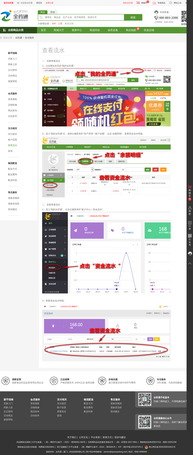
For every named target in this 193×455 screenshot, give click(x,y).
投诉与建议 (120, 437)
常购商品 (161, 3)
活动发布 (12, 116)
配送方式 (12, 169)
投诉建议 (12, 209)
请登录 (39, 3)
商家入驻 (12, 64)
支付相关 (29, 37)
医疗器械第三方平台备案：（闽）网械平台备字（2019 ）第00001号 (86, 447)
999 (54, 23)
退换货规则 (13, 198)
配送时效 (12, 180)
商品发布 (12, 110)
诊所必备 (113, 30)
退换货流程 (13, 203)
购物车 (144, 3)
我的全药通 (128, 3)
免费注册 (49, 3)
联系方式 (107, 437)
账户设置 (12, 139)
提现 (10, 151)
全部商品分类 (15, 30)
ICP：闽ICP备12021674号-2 (130, 447)
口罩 (60, 23)
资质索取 (12, 99)
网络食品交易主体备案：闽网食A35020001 (36, 447)
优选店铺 (149, 30)
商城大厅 (59, 30)
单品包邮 (131, 30)
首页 (43, 30)
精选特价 (95, 30)
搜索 (133, 17)
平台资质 (95, 437)
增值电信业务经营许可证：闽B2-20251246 (158, 442)
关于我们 (71, 437)
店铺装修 (12, 105)
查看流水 (12, 145)
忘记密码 (12, 70)
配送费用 (12, 174)
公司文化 (83, 437)
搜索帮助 (12, 81)
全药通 (18, 37)
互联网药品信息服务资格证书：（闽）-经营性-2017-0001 (112, 442)
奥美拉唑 (69, 23)
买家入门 (12, 58)
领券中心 (77, 30)
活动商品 (12, 75)
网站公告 (178, 3)
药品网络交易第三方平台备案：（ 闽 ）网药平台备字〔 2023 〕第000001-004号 (51, 442)
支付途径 (12, 134)
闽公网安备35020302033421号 (160, 447)
